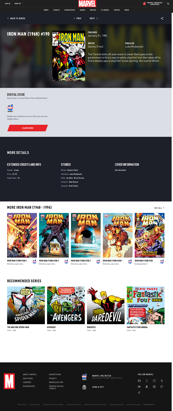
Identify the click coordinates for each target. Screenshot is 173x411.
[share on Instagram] (154, 381)
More (127, 10)
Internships (29, 386)
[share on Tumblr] (161, 381)
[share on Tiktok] (139, 393)
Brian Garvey (79, 199)
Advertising (55, 374)
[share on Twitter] (146, 381)
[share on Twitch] (161, 387)
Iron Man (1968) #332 (144, 281)
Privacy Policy (35, 404)
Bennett (144, 285)
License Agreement (116, 404)
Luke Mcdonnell (118, 58)
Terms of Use (22, 404)
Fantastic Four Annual (137, 348)
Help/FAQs (28, 378)
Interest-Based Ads (134, 404)
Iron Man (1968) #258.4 (17, 281)
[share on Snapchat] (146, 387)
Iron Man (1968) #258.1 (112, 281)
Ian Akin (69, 199)
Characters (69, 10)
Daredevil (91, 348)
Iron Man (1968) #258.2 (81, 281)
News (46, 10)
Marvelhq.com (56, 382)
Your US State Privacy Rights (52, 404)
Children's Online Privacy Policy (95, 404)
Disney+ (53, 378)
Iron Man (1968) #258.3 (49, 281)
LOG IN (7, 3)
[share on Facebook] (139, 381)
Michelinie (10, 285)
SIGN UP (18, 3)
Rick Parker (73, 206)
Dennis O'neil (64, 58)
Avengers (51, 348)
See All (159, 228)
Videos (117, 10)
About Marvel (30, 374)
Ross (21, 285)
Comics (56, 10)
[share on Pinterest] (154, 387)
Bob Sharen (73, 203)
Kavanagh (138, 285)
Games (82, 10)
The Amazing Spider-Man (18, 348)
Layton (17, 285)
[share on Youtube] (139, 387)
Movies (93, 10)
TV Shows (105, 10)
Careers (27, 382)
